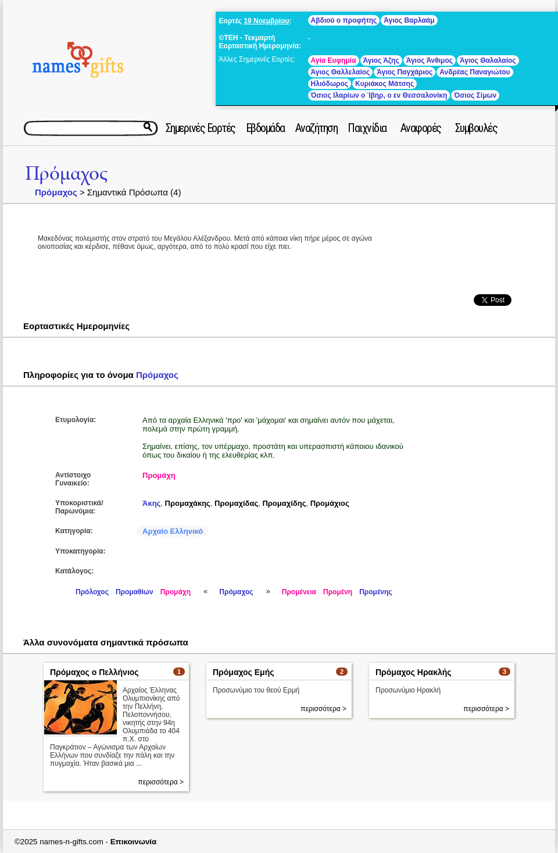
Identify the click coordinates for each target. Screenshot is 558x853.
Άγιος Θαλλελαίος (340, 72)
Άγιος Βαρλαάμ (409, 20)
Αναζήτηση (316, 128)
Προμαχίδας (236, 503)
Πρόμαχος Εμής (243, 672)
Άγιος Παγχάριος (404, 72)
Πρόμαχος (66, 173)
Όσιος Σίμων (475, 95)
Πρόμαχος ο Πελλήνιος (94, 672)
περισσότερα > (161, 782)
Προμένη (337, 592)
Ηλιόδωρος (329, 84)
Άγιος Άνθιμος (429, 60)
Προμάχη (159, 475)
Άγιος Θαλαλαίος (488, 60)
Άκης (151, 503)
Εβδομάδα (265, 128)
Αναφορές (420, 128)
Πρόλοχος (92, 592)
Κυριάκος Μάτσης (384, 84)
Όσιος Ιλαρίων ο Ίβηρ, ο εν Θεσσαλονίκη (379, 95)
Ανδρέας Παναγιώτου (474, 72)
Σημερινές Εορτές (200, 128)
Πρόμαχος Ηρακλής (413, 672)
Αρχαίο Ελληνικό (172, 531)
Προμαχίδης (284, 503)
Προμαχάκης (187, 503)
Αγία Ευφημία (333, 60)
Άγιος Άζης (381, 60)
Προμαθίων (134, 592)
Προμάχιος (329, 503)
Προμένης (375, 592)
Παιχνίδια (367, 128)
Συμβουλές (476, 128)
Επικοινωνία (133, 841)
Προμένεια (299, 592)
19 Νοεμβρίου (266, 21)
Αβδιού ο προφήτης (344, 20)
